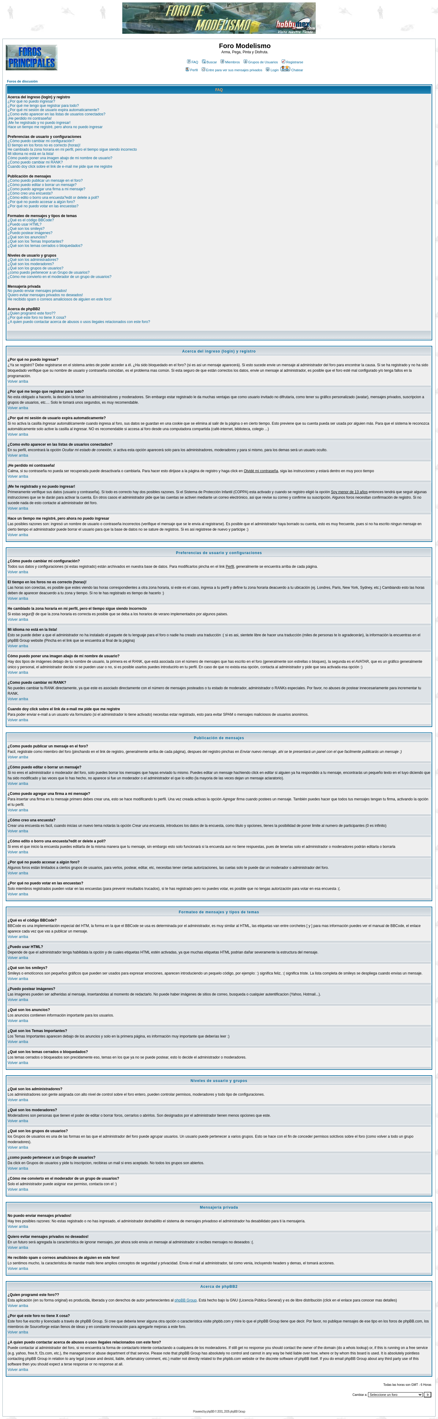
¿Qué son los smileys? (26, 229)
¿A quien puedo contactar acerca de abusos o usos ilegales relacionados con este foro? (79, 322)
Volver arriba (18, 381)
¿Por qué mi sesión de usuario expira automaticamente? (53, 110)
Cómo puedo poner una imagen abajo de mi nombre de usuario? (60, 158)
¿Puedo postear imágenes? (30, 233)
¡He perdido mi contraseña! (30, 118)
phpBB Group (186, 1300)
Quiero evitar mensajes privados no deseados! (45, 295)
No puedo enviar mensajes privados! (37, 291)
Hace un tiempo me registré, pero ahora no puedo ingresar (55, 127)
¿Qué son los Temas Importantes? (35, 241)
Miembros (230, 62)
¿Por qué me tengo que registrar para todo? (43, 106)
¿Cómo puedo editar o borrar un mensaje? (42, 185)
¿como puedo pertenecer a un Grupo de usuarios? (49, 272)
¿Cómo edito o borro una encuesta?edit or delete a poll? (53, 197)
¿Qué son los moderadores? (31, 264)
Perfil (192, 70)
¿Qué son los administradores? (33, 260)
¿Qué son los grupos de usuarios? (35, 268)
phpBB (210, 1411)
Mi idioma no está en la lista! (31, 154)
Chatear (291, 70)
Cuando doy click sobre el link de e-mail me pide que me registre (60, 166)
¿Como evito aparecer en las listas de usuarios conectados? (57, 114)
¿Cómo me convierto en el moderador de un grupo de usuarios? (60, 277)
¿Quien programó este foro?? (31, 313)
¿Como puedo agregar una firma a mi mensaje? (46, 189)
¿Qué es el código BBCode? (31, 220)
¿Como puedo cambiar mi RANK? (35, 162)
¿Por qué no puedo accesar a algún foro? (41, 202)
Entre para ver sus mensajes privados (232, 70)
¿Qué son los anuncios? (27, 237)
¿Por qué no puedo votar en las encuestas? (43, 206)
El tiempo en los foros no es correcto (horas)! (44, 145)
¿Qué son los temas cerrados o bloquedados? (45, 246)
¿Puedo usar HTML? (24, 224)
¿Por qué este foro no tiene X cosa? (37, 317)
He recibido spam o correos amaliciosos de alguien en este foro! (60, 299)
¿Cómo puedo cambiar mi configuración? (41, 141)
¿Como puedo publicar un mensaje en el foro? (45, 180)
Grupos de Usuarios (261, 62)
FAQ (192, 62)
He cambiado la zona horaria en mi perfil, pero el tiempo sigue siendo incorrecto (72, 149)
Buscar (209, 62)
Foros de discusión (22, 81)
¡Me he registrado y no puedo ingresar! (39, 123)
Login (272, 70)
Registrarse (292, 62)
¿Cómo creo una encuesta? (30, 193)
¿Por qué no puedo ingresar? (31, 101)
